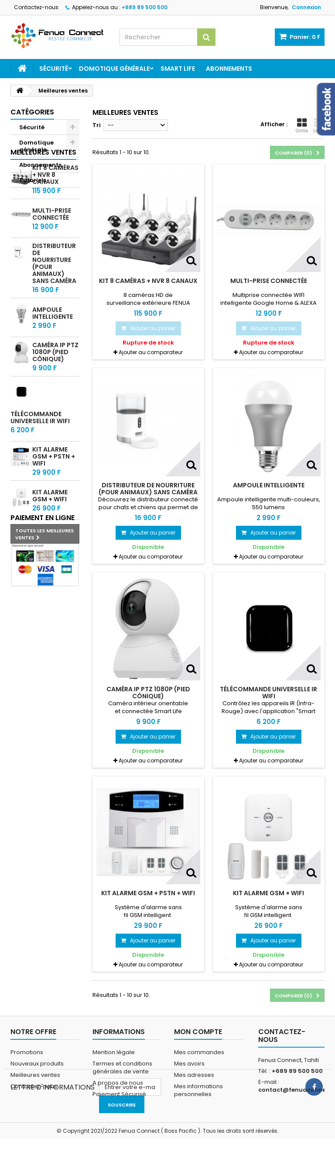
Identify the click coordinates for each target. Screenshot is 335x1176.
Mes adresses (194, 1075)
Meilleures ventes (43, 203)
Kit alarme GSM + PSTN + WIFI (53, 507)
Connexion (306, 7)
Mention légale (113, 1052)
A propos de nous (117, 1083)
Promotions (26, 1052)
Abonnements (229, 68)
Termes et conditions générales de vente (122, 1067)
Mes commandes (199, 1052)
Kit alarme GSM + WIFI (50, 546)
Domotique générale (114, 68)
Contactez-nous (36, 7)
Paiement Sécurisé (119, 1094)
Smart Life (178, 68)
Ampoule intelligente (52, 364)
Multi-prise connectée (51, 264)
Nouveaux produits (37, 1063)
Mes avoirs (189, 1063)
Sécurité (53, 68)
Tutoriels (32, 180)
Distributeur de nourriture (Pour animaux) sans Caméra (54, 314)
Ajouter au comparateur (151, 352)
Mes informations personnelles (198, 1090)
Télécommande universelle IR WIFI (40, 468)
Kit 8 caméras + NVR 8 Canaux (148, 280)
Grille (301, 125)
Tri (96, 125)
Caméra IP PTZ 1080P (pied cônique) (55, 402)
